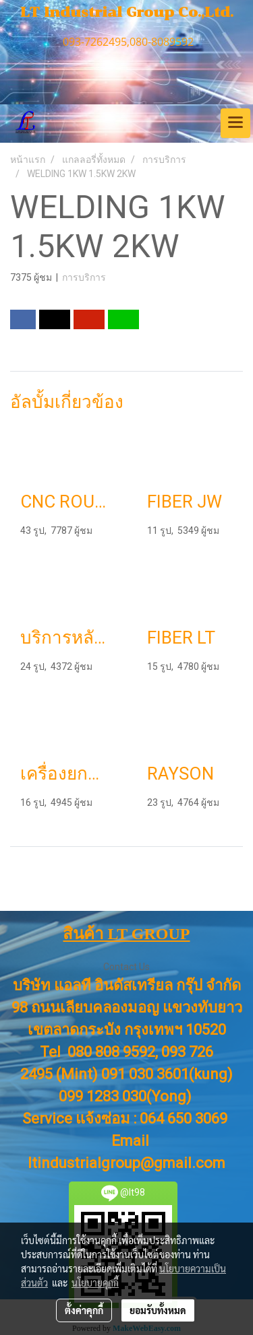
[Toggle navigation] (235, 123)
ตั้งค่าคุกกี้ (84, 1310)
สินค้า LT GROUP (126, 934)
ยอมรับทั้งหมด (158, 1310)
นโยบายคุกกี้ (95, 1282)
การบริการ (84, 277)
